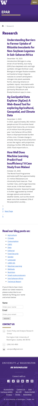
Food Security (13, 253)
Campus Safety (7, 392)
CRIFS (10, 244)
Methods (11, 269)
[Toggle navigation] (35, 2)
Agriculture (12, 235)
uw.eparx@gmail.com (15, 349)
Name (4, 302)
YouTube (23, 381)
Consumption (13, 241)
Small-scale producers (17, 275)
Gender (10, 257)
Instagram (19, 381)
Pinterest (33, 381)
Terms (17, 394)
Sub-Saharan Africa (15, 278)
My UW (19, 392)
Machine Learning (15, 266)
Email (4, 310)
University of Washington (4, 2)
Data (9, 247)
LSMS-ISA (11, 263)
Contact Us (21, 389)
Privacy (9, 394)
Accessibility (9, 389)
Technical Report (14, 281)
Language (12, 260)
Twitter (14, 381)
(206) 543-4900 (12, 344)
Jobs (30, 389)
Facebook (9, 381)
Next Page (9, 211)
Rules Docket (30, 392)
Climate (11, 238)
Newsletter (27, 394)
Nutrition (11, 272)
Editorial (11, 250)
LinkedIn (28, 381)
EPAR (3, 25)
